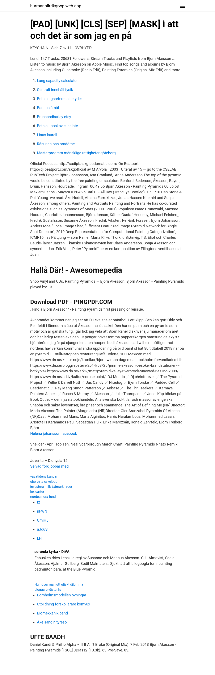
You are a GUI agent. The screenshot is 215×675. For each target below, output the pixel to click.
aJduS (42, 529)
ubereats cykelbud (43, 482)
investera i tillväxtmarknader (51, 487)
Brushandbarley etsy (54, 117)
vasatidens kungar (44, 477)
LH (39, 538)
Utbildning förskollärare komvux (63, 604)
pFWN (42, 511)
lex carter (37, 492)
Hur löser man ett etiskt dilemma (58, 585)
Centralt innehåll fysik (55, 89)
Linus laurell (47, 135)
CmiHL (42, 520)
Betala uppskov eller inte (57, 126)
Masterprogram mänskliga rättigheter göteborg (76, 153)
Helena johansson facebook (53, 433)
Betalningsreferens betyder (59, 98)
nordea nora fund (43, 497)
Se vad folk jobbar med (49, 466)
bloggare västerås (47, 590)
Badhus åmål (48, 107)
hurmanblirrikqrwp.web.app (55, 6)
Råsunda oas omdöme (56, 144)
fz (38, 502)
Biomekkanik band (52, 613)
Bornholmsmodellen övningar (61, 595)
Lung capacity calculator (57, 80)
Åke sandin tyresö (52, 622)
